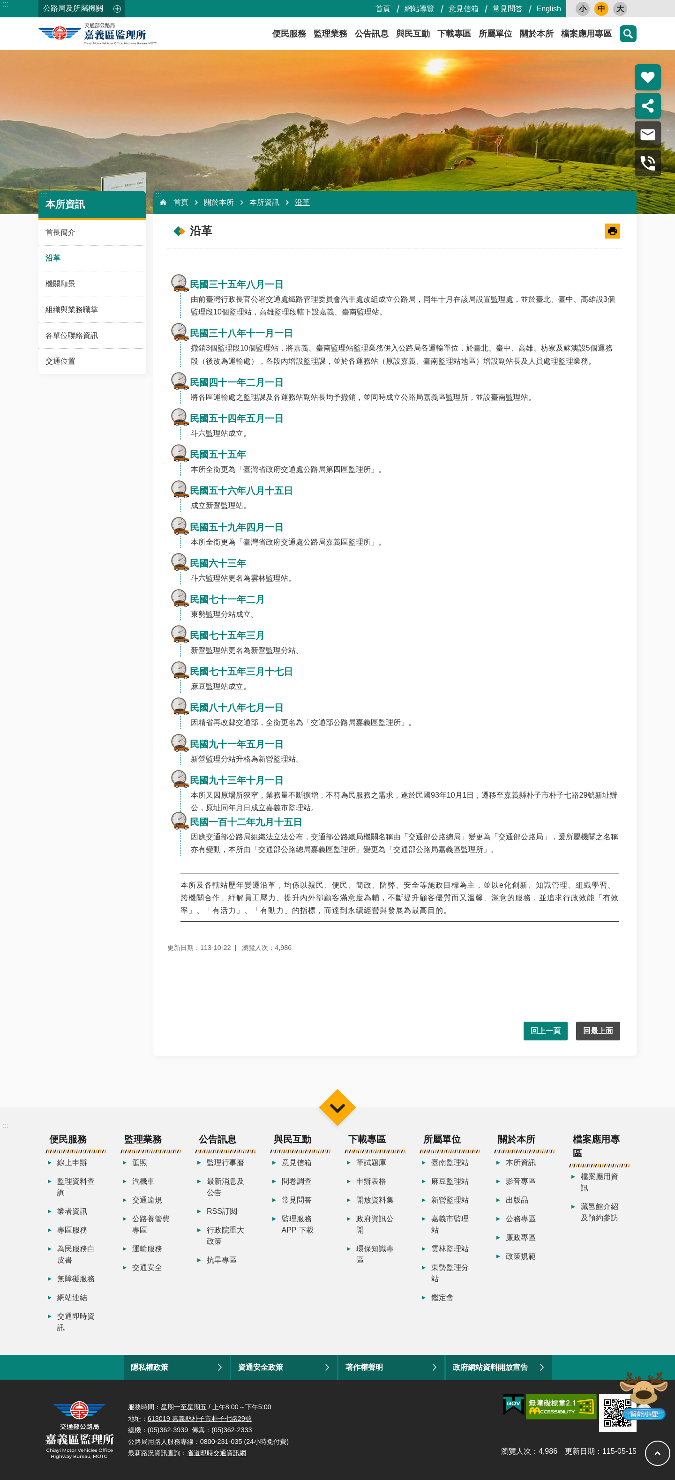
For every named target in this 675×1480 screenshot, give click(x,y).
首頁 (382, 9)
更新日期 (580, 1451)
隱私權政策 (149, 1367)
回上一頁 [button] (546, 1031)
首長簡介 (60, 232)
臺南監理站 (450, 1162)
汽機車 (143, 1181)
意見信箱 (464, 9)
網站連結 (72, 1297)
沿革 (52, 258)
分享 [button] (648, 106)
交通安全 (147, 1267)
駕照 (139, 1162)
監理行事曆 (225, 1162)
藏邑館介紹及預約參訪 (599, 1212)
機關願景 (60, 284)
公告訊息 (372, 33)
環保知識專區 (375, 1254)
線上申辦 (72, 1162)
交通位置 (60, 361)
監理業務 (330, 33)
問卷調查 (297, 1181)
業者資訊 (72, 1211)
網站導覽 (420, 9)
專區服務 (72, 1230)
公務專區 (521, 1219)
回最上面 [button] (598, 1031)
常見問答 (508, 9)
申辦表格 (371, 1181)
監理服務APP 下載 (298, 1224)
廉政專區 (521, 1237)
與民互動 (413, 33)
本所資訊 (65, 204)
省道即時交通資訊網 (216, 1453)
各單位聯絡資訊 (71, 335)
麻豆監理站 (450, 1181)
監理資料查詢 (76, 1186)
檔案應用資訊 (599, 1182)
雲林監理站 (450, 1249)
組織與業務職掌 (71, 310)
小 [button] (582, 9)
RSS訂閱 (222, 1211)
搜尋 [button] (628, 33)
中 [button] (601, 9)
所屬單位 (495, 33)
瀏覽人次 (516, 1451)
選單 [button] (337, 1107)
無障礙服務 (76, 1279)
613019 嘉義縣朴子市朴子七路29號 (200, 1418)
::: (5, 4)
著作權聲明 (364, 1367)
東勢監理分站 (450, 1273)
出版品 (517, 1200)
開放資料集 (375, 1200)
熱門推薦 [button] (648, 77)
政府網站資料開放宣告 (490, 1367)
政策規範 (521, 1256)
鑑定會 (442, 1297)
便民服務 (289, 33)
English (549, 9)
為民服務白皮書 (76, 1254)
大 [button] (620, 9)
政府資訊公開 (375, 1224)
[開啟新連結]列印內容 (612, 231)
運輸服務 (147, 1249)
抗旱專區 (222, 1260)
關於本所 (537, 33)
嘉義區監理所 (122, 34)
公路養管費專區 (151, 1224)
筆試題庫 (371, 1162)
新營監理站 (450, 1200)
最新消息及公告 (225, 1186)
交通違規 (147, 1200)
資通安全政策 (260, 1367)
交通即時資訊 (76, 1321)
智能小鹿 (643, 1395)
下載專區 (454, 33)
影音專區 (521, 1181)
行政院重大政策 (225, 1235)
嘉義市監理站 (450, 1224)
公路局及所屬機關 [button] (73, 8)
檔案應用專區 (586, 33)
